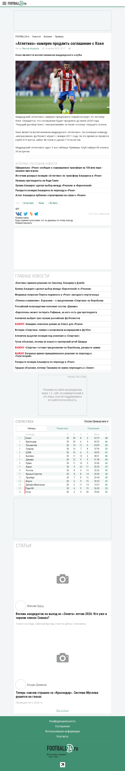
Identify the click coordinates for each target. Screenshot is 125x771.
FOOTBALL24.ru (17, 3)
